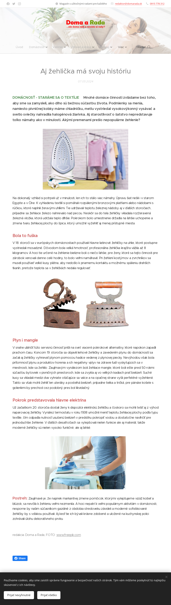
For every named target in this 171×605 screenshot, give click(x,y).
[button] (155, 47)
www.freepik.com (68, 535)
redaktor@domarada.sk (128, 3)
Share (20, 558)
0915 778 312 (157, 3)
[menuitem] (13, 47)
